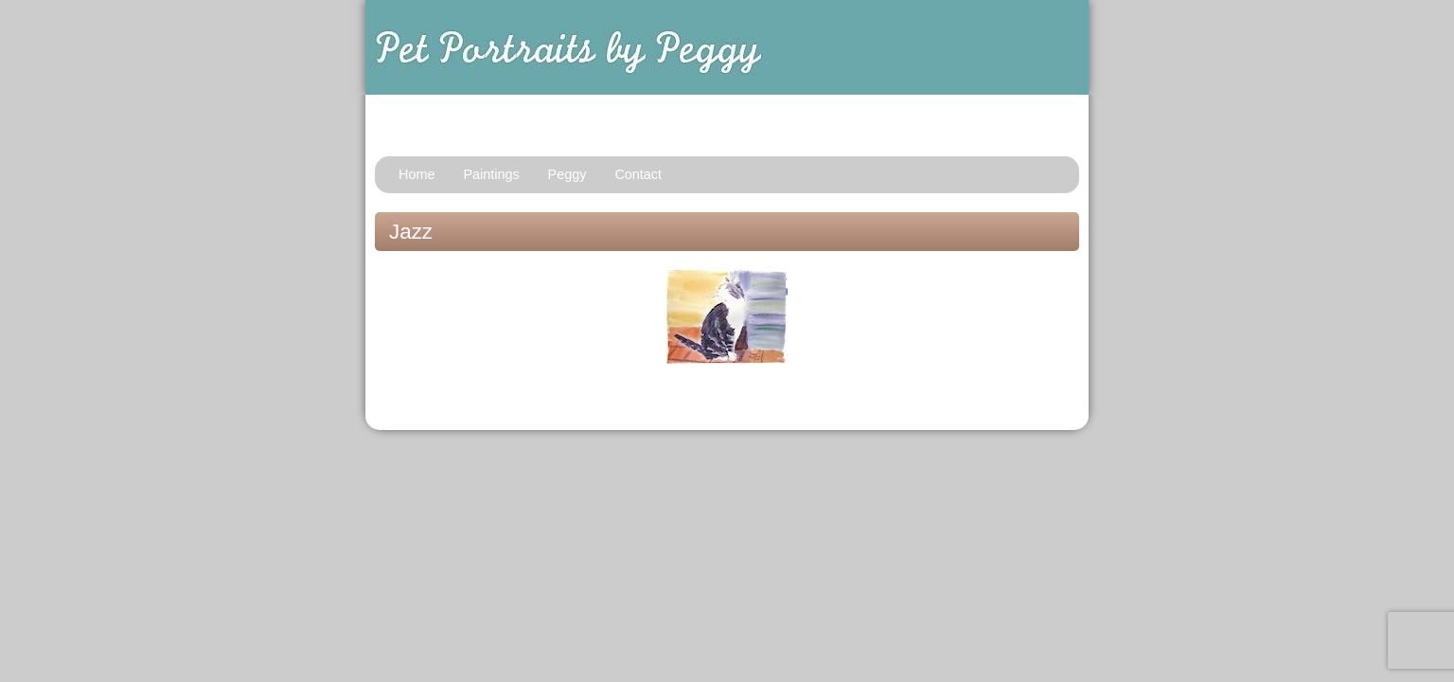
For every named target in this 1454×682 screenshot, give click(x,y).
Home (416, 174)
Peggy (567, 174)
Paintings (491, 174)
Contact (638, 174)
